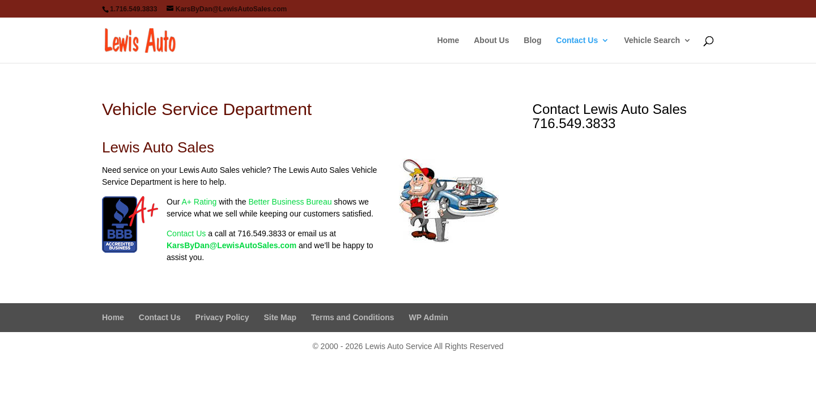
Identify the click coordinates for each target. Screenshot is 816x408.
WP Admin (428, 317)
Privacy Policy (222, 317)
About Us (491, 40)
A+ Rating (198, 201)
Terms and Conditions (352, 317)
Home (448, 40)
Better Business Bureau (290, 201)
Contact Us (577, 40)
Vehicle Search (652, 40)
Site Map (280, 317)
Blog (532, 40)
